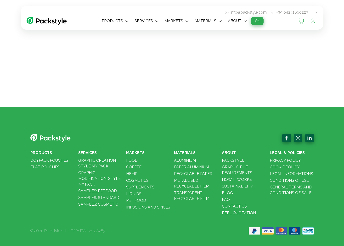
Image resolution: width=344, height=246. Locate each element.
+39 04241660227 (292, 12)
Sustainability (237, 186)
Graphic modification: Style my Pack (99, 179)
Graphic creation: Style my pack (97, 163)
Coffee (133, 167)
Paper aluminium (191, 167)
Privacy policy (285, 160)
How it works (237, 179)
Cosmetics (137, 180)
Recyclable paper (193, 173)
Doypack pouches (49, 160)
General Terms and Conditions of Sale (291, 190)
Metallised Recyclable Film (191, 183)
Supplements (140, 187)
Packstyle (233, 160)
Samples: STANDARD (98, 197)
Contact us (234, 206)
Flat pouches (45, 167)
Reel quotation (239, 213)
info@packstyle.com (249, 12)
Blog (227, 193)
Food (132, 160)
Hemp (131, 173)
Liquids (133, 194)
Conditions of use (289, 180)
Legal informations (291, 173)
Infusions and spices (148, 207)
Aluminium (185, 160)
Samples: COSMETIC (98, 204)
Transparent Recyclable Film (191, 196)
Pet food (136, 200)
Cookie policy (285, 167)
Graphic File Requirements (237, 170)
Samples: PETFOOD (97, 191)
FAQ (226, 199)
